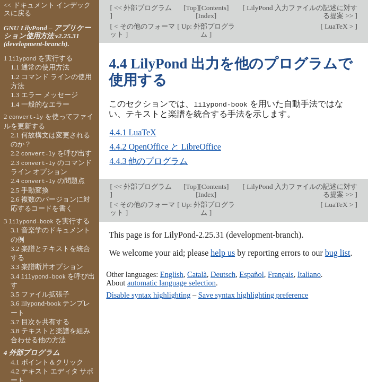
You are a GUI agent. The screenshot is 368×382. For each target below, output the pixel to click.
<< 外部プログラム (142, 8)
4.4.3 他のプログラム (148, 160)
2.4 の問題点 (48, 181)
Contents (213, 8)
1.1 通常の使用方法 (40, 67)
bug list (338, 252)
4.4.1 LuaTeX (132, 131)
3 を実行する (47, 221)
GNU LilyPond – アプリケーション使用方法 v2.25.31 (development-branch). (47, 36)
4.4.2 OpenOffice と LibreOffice (165, 146)
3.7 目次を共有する (40, 322)
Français (281, 274)
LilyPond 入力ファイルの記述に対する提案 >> (301, 12)
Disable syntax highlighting (148, 295)
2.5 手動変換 (30, 190)
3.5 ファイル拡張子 (40, 294)
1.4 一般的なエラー (40, 104)
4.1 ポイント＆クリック (47, 362)
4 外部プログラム (32, 353)
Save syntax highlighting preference (253, 295)
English (171, 274)
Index (206, 16)
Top (191, 8)
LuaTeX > (339, 26)
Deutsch (223, 274)
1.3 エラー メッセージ (44, 95)
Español (251, 274)
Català (197, 274)
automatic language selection (171, 282)
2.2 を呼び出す (51, 153)
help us (223, 252)
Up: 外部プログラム (207, 30)
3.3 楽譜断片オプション (47, 267)
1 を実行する (38, 58)
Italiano (309, 274)
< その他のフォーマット (142, 30)
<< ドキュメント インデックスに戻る (47, 9)
